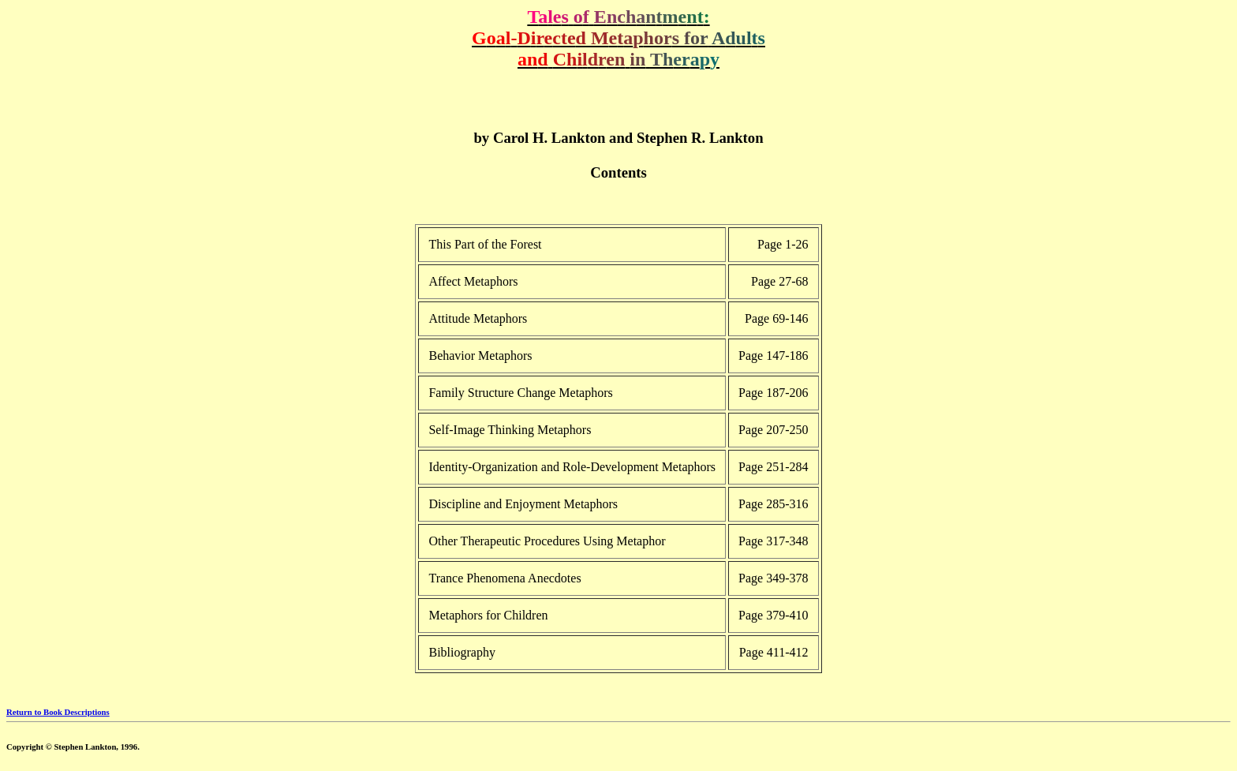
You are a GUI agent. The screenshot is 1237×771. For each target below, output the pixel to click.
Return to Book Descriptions (58, 712)
